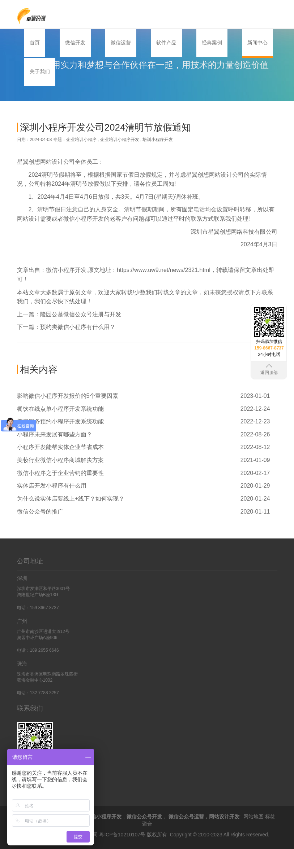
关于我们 (40, 71)
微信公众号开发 (144, 816)
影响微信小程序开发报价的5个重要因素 (68, 396)
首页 (35, 42)
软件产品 (166, 42)
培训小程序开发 (157, 139)
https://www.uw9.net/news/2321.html (163, 270)
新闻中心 (257, 42)
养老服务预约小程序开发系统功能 (60, 421)
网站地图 (253, 816)
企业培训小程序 (81, 139)
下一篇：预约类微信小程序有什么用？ (66, 327)
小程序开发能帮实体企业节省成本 (60, 447)
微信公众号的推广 (40, 512)
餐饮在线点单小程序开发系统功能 (60, 409)
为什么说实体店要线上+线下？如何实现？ (70, 499)
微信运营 (121, 42)
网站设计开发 (224, 816)
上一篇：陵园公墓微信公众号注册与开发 (69, 314)
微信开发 (75, 42)
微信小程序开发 (66, 270)
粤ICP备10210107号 (122, 834)
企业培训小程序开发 (119, 139)
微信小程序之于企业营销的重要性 (60, 473)
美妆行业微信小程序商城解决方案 (60, 460)
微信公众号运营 (186, 816)
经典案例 (212, 42)
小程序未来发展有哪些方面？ (54, 434)
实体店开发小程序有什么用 (51, 486)
